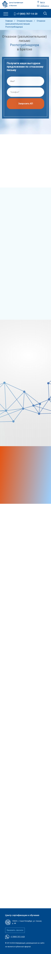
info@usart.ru (44, 6)
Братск (42, 2)
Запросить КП (25, 104)
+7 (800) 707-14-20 (26, 13)
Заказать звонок (15, 930)
